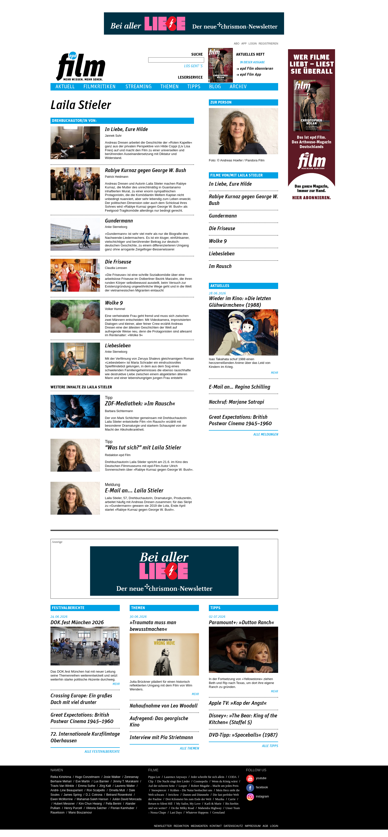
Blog (215, 86)
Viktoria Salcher (96, 808)
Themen (169, 86)
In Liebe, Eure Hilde (126, 129)
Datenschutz (233, 825)
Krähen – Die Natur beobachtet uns (191, 790)
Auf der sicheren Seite (161, 786)
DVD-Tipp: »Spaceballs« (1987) (243, 735)
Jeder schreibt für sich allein (207, 777)
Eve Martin (82, 781)
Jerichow (173, 794)
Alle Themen (189, 748)
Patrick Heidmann (116, 176)
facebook (262, 787)
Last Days (176, 812)
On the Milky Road (182, 808)
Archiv (238, 86)
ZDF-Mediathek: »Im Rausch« (140, 404)
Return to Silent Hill (160, 803)
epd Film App (250, 74)
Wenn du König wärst (225, 781)
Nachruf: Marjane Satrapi (236, 402)
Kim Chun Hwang (90, 803)
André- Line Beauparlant (66, 790)
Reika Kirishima (60, 777)
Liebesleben (118, 346)
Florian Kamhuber (122, 808)
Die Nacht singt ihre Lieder (173, 781)
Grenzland (218, 812)
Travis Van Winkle (62, 786)
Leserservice (190, 77)
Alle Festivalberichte (102, 751)
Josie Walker (112, 777)
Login (253, 43)
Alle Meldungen (265, 434)
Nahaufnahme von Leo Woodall (163, 706)
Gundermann (119, 221)
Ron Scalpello (96, 790)
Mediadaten (199, 825)
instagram (262, 796)
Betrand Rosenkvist (119, 794)
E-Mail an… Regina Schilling (239, 387)
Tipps (193, 86)
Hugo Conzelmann (87, 777)
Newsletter (163, 825)
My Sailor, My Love (188, 803)
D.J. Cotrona (94, 794)
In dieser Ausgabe (252, 62)
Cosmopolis (201, 781)
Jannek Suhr (113, 135)
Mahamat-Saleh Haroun (92, 799)
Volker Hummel (115, 309)
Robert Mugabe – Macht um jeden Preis (215, 786)
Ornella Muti (117, 790)
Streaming (138, 86)
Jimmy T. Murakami (125, 781)
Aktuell (65, 86)
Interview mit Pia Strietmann (161, 737)
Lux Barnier (101, 781)
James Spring (73, 794)
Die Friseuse (118, 262)
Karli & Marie (212, 803)
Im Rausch (220, 266)
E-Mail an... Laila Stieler (134, 491)
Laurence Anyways (175, 777)
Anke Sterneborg (116, 227)
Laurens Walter (125, 786)
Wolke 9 (114, 303)
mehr (274, 373)
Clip (150, 781)
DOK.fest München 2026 (77, 622)
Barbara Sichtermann (119, 411)
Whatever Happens (197, 812)
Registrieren (268, 43)
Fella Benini (113, 803)
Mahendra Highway (210, 808)
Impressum (253, 825)
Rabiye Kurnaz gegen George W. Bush (145, 170)
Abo (236, 43)
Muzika (219, 799)
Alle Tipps (270, 746)
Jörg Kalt (105, 786)
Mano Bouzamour (80, 812)
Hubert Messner (64, 803)
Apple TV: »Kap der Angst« (238, 703)
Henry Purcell (73, 808)
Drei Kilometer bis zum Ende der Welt (188, 799)
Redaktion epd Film (117, 455)
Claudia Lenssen (116, 268)
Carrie (232, 799)
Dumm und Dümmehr (196, 794)
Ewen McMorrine (61, 799)
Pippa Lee (154, 777)
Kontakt (216, 825)
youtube (261, 778)
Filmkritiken (99, 86)
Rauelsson (57, 812)
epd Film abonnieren (256, 68)
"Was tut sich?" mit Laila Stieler (143, 448)
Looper (183, 786)
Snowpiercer (159, 790)
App (244, 43)
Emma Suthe (86, 786)
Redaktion (181, 825)
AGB (265, 825)
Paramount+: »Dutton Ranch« (241, 622)
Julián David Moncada (127, 799)
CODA (232, 777)
